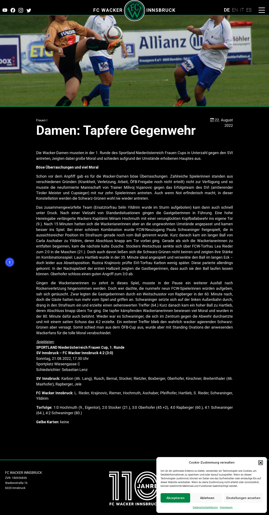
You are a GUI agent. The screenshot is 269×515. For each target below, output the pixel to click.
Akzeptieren (175, 498)
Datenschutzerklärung (205, 507)
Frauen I (41, 120)
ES (249, 10)
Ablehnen (207, 498)
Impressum (226, 507)
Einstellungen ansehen (243, 498)
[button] (260, 462)
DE (227, 10)
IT (242, 10)
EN (235, 10)
